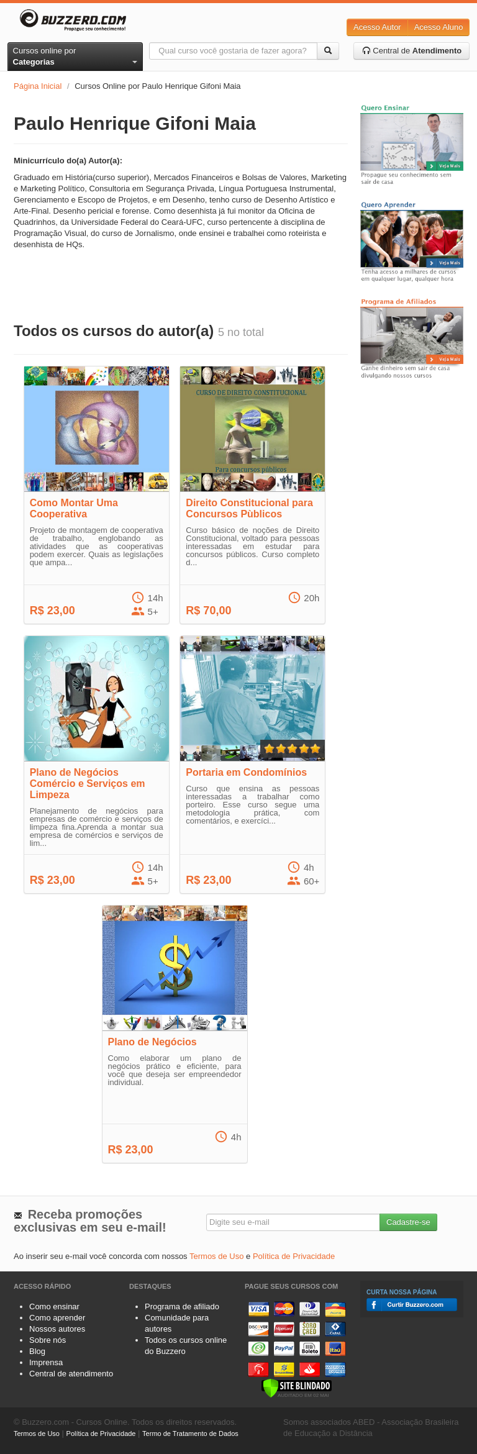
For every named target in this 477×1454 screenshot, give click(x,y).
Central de (412, 50)
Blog (37, 1351)
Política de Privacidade (294, 1256)
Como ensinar (54, 1306)
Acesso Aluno (438, 27)
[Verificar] (296, 1387)
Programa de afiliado (182, 1306)
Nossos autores (57, 1329)
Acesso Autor (377, 27)
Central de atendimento (71, 1373)
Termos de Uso (216, 1256)
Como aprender (57, 1317)
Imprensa (46, 1362)
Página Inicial (37, 86)
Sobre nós (47, 1340)
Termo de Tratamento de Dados (190, 1433)
